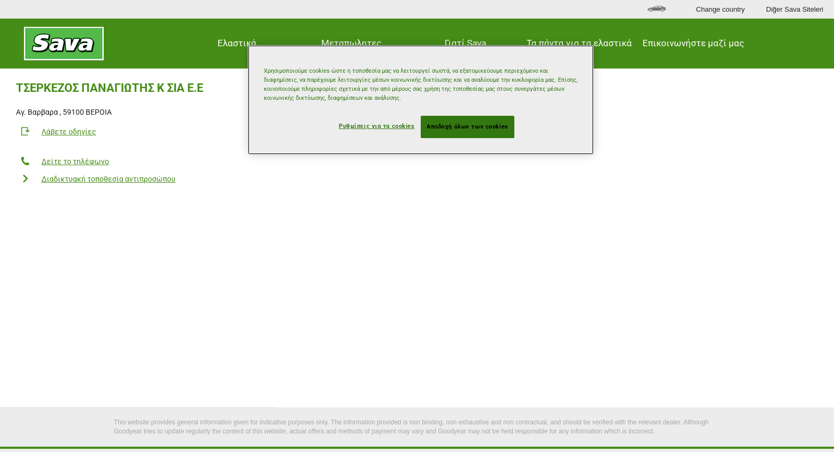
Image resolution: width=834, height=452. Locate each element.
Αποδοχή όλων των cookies (467, 126)
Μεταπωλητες (351, 43)
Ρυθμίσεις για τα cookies (377, 126)
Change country (720, 9)
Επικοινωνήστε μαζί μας (693, 43)
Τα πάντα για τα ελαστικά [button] (579, 43)
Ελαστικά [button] (237, 43)
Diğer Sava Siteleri (794, 9)
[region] (421, 100)
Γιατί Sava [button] (465, 43)
